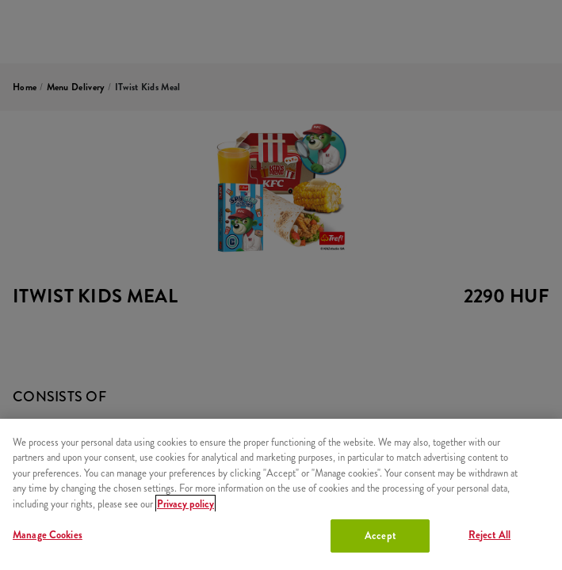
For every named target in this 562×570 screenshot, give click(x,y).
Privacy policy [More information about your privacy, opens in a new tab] (185, 503)
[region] (281, 494)
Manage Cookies (47, 534)
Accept (380, 535)
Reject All (489, 534)
